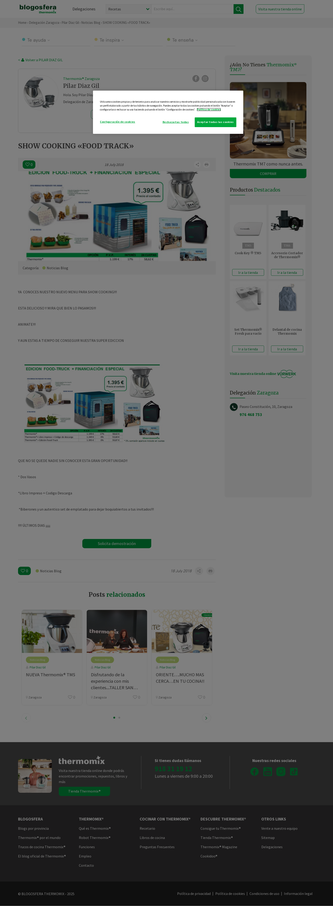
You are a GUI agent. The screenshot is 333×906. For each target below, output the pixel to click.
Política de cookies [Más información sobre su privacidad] (209, 109)
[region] (168, 112)
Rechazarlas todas (176, 122)
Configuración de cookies (117, 121)
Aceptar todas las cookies (215, 122)
